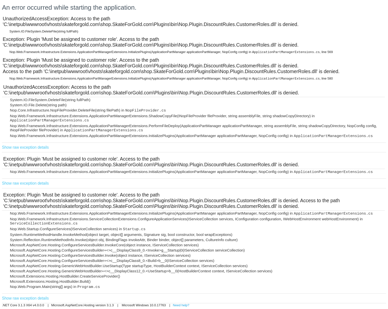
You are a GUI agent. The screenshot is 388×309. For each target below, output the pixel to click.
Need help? (181, 305)
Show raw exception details (25, 147)
